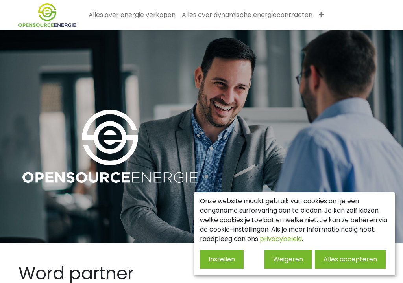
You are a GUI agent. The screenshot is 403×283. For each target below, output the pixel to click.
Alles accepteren (350, 259)
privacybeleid (281, 238)
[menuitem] (132, 15)
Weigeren (288, 259)
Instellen (222, 259)
